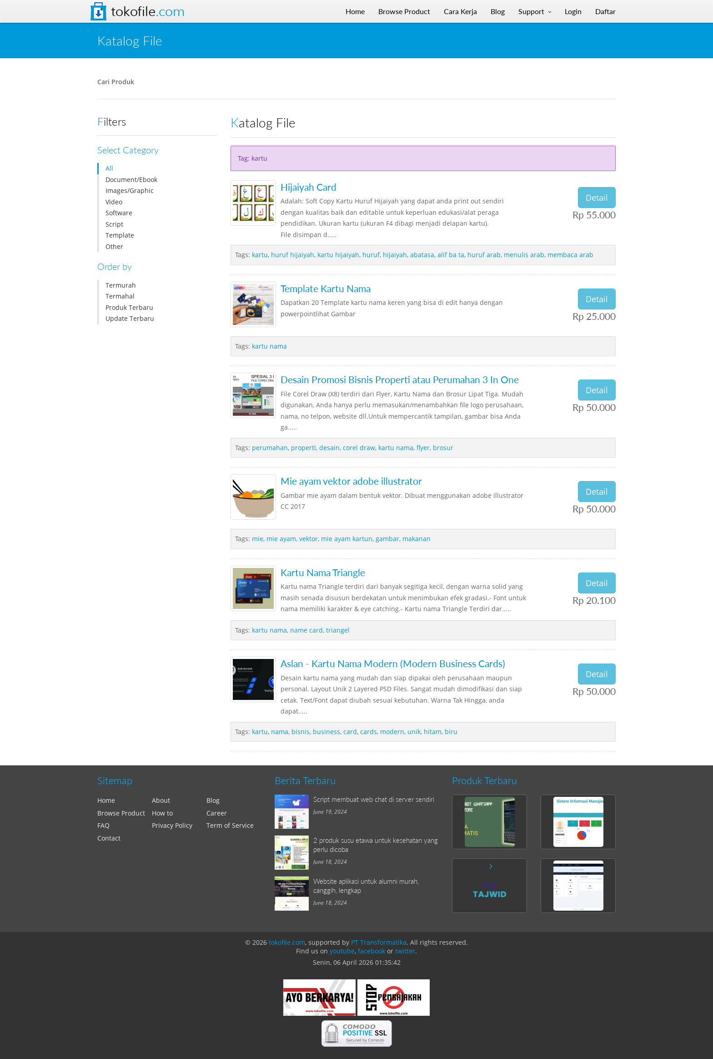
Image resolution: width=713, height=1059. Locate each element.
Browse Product (121, 813)
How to (162, 813)
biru (451, 731)
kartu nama (269, 346)
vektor (308, 538)
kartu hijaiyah (338, 254)
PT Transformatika (379, 942)
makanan (416, 538)
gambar (387, 538)
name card (306, 630)
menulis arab (524, 254)
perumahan (270, 447)
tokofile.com (287, 942)
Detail (597, 197)
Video (113, 202)
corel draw (359, 447)
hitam (433, 731)
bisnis (300, 731)
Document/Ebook (131, 179)
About (161, 800)
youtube (342, 951)
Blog (213, 800)
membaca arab (570, 254)
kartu (260, 254)
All (109, 168)
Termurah (120, 285)
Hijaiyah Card (308, 187)
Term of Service (230, 825)
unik (414, 731)
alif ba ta (450, 254)
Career (216, 813)
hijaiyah (395, 254)
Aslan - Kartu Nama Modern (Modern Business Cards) (393, 663)
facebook (371, 951)
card (350, 731)
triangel (338, 630)
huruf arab (484, 254)
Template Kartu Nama (326, 288)
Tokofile (148, 11)
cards (368, 731)
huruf (371, 254)
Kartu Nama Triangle (323, 572)
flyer (423, 447)
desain (329, 447)
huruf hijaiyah (292, 254)
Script (114, 224)
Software (118, 212)
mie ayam (281, 538)
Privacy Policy (172, 825)
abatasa (422, 254)
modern (392, 731)
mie (257, 538)
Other (114, 246)
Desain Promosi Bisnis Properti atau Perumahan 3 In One (400, 379)
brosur (443, 447)
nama (279, 731)
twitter (405, 951)
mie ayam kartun (346, 538)
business (326, 731)
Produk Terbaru (129, 307)
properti (303, 447)
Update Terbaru (129, 318)
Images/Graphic (129, 190)
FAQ (103, 825)
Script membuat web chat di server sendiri (373, 799)
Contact (109, 838)
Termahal (120, 296)
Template (119, 235)
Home (106, 800)
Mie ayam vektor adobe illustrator (351, 480)
